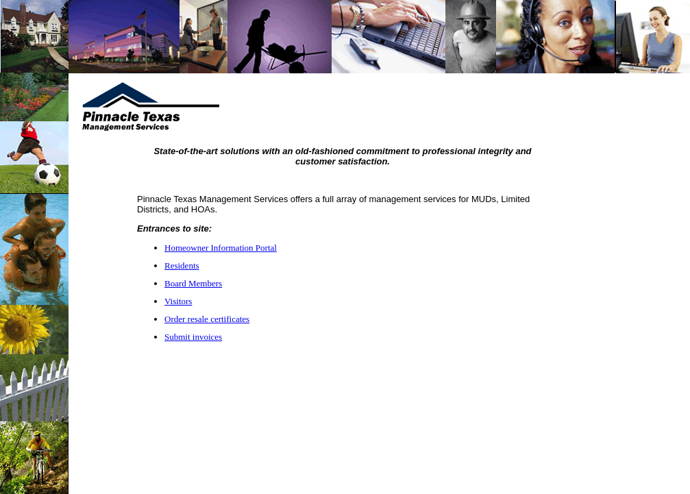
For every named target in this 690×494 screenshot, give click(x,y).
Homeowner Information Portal (220, 248)
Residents (181, 265)
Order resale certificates (206, 319)
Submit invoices (193, 337)
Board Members (193, 283)
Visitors (178, 301)
